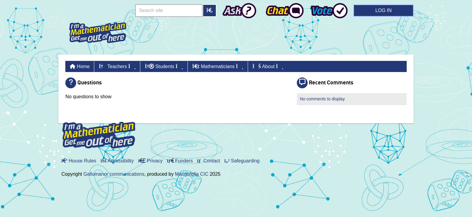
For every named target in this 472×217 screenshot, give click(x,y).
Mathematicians (218, 66)
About (268, 66)
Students (164, 66)
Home (83, 66)
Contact (208, 160)
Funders (180, 160)
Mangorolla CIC (191, 174)
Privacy (150, 160)
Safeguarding (241, 160)
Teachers (117, 66)
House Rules (78, 160)
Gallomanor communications (113, 174)
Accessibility (117, 160)
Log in (383, 10)
